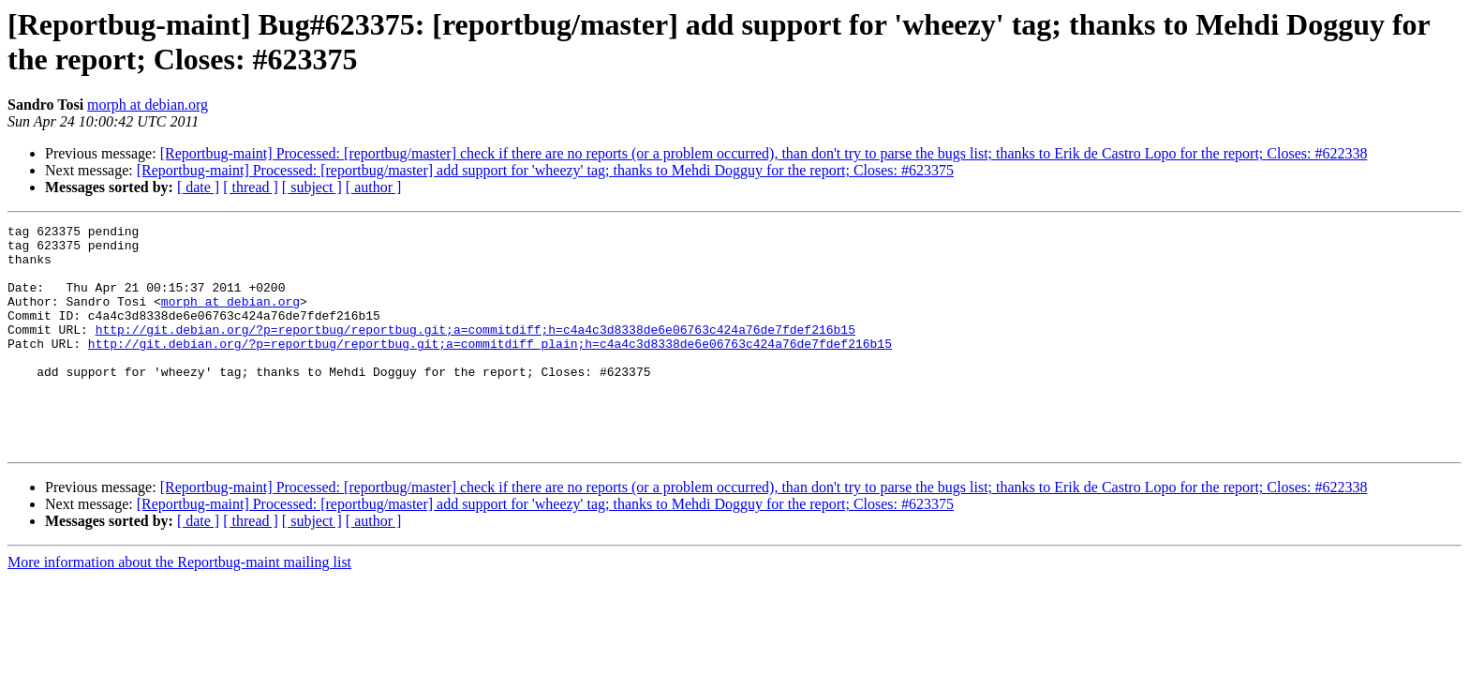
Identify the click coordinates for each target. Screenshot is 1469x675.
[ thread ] (250, 187)
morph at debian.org (147, 104)
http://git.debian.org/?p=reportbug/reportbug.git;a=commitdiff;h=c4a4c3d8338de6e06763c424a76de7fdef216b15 (475, 351)
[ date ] (198, 187)
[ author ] (374, 187)
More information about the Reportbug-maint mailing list (179, 607)
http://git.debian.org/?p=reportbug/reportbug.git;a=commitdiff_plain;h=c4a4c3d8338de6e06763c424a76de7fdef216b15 (490, 368)
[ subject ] (312, 187)
